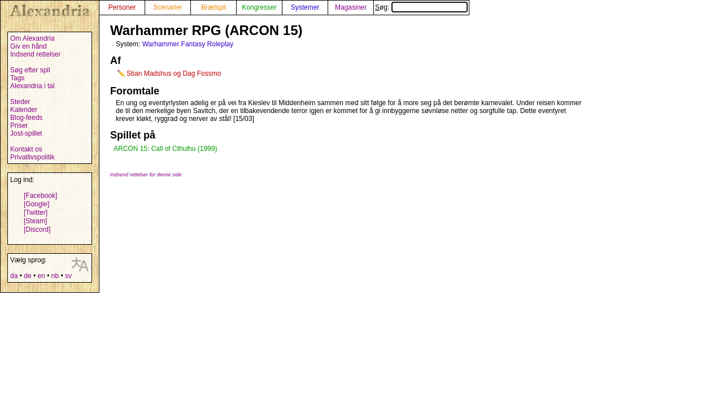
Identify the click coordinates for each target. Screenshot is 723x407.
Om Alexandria (32, 38)
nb (55, 276)
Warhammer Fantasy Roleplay (188, 44)
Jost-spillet (26, 133)
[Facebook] (40, 196)
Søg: (421, 7)
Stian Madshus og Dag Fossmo (174, 73)
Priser (19, 125)
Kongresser (259, 7)
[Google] (36, 204)
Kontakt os (26, 149)
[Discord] (37, 229)
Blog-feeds (26, 118)
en (41, 276)
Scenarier (167, 7)
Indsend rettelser (35, 54)
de (27, 276)
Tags (17, 78)
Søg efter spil (30, 70)
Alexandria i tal (32, 86)
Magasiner (351, 7)
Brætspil (213, 7)
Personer (122, 7)
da (14, 276)
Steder (20, 102)
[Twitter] (35, 213)
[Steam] (35, 221)
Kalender (23, 110)
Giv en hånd (28, 46)
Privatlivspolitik (32, 157)
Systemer (305, 7)
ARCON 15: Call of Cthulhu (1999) (165, 149)
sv (68, 276)
